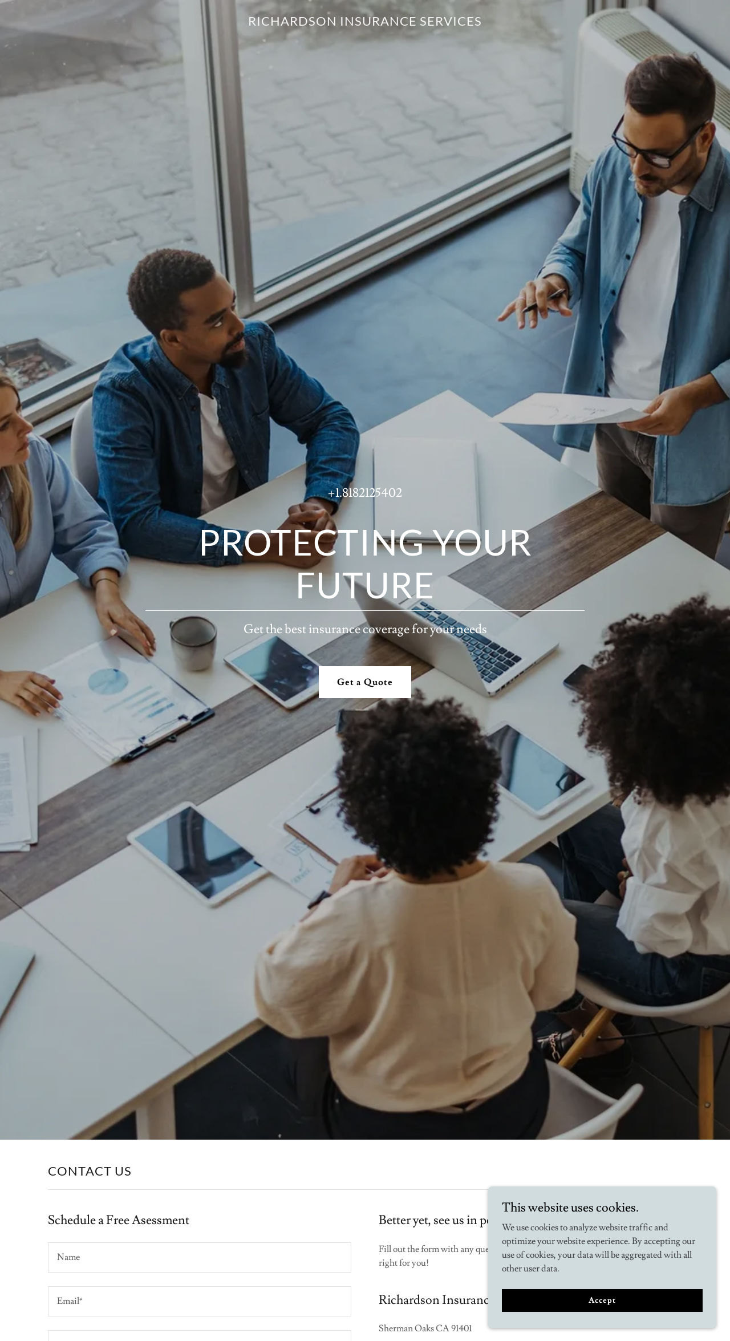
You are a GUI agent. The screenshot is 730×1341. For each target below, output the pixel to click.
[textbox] (199, 1257)
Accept (602, 1300)
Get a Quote (364, 682)
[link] (365, 23)
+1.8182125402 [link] (365, 493)
